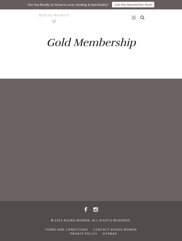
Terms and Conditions (66, 229)
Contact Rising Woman (115, 229)
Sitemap (109, 233)
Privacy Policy (83, 233)
